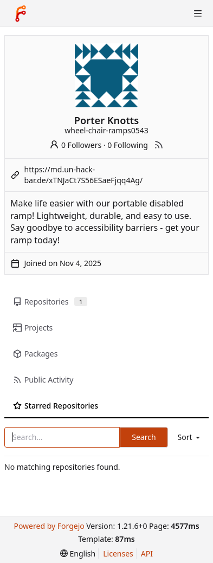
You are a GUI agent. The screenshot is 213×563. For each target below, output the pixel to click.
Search (144, 437)
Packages (35, 353)
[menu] (190, 437)
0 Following (127, 145)
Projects (33, 327)
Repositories (50, 301)
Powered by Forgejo (49, 526)
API (147, 553)
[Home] (20, 13)
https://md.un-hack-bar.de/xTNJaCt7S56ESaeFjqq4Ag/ (83, 174)
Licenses (118, 553)
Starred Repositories (55, 405)
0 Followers (75, 145)
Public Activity (43, 379)
